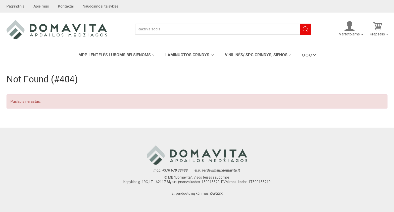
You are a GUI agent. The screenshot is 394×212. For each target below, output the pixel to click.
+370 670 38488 (175, 170)
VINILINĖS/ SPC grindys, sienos (256, 54)
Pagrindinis (15, 6)
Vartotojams (349, 28)
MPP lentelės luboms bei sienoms (114, 54)
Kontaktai (66, 6)
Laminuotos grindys (187, 54)
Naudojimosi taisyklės (101, 6)
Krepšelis (377, 28)
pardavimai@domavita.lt (221, 170)
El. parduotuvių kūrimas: (197, 193)
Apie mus (41, 6)
